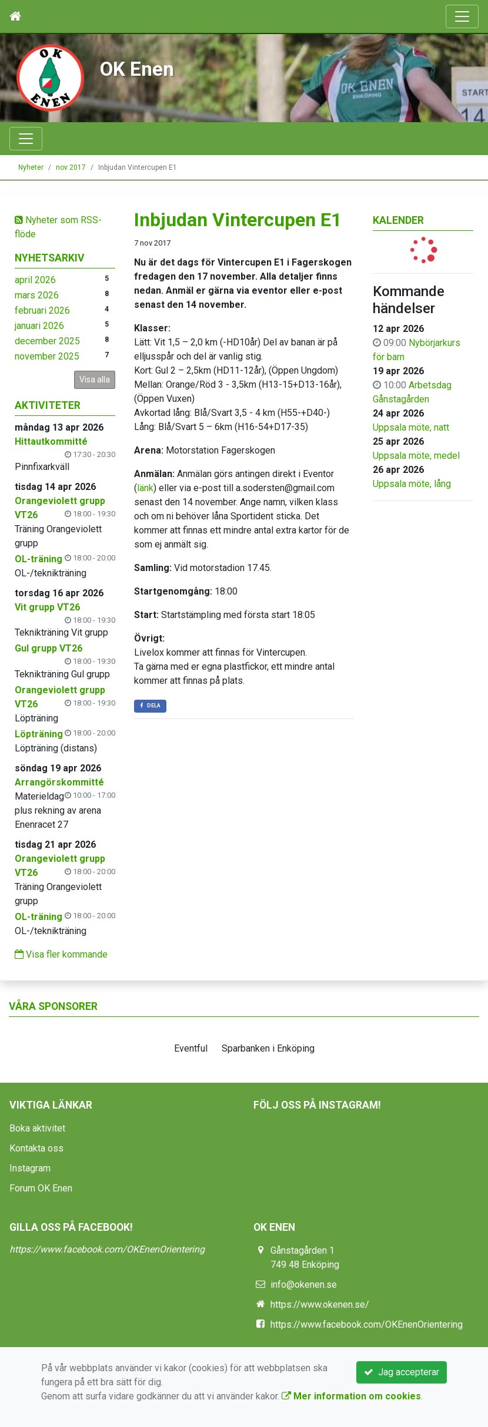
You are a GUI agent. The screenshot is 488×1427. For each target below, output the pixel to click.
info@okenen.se (303, 1284)
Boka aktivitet (37, 1128)
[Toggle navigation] (462, 16)
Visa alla (94, 379)
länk (145, 487)
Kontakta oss (36, 1148)
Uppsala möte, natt (411, 427)
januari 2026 (39, 325)
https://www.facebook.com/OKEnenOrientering (107, 1249)
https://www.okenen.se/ (319, 1304)
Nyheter (31, 167)
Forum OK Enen (40, 1188)
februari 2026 (42, 310)
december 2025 (47, 341)
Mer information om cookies (351, 1396)
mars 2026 (37, 295)
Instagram (30, 1168)
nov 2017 (71, 167)
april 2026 (35, 280)
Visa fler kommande (61, 954)
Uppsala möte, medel (416, 455)
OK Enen (137, 69)
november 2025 (47, 356)
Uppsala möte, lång (412, 483)
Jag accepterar (401, 1372)
